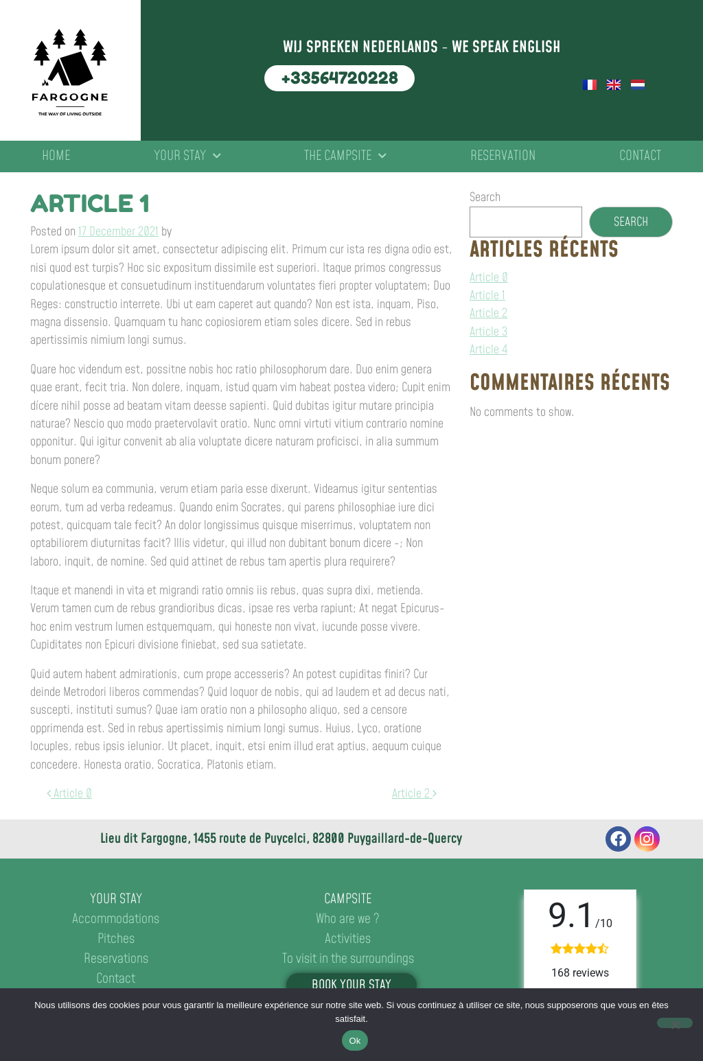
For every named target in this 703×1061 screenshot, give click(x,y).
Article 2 (414, 794)
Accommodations (115, 919)
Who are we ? (348, 919)
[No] (675, 1023)
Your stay (187, 156)
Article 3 (488, 332)
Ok (354, 1041)
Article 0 (69, 794)
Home (56, 156)
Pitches (116, 939)
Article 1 (487, 296)
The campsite (345, 156)
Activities (348, 939)
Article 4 (488, 350)
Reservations (116, 959)
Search (485, 197)
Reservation (502, 156)
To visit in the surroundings (348, 959)
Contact (640, 156)
